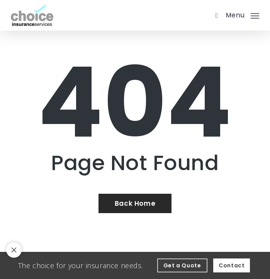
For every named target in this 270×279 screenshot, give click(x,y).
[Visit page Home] (32, 15)
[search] (214, 15)
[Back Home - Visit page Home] (135, 203)
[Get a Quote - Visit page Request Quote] (182, 265)
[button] (242, 14)
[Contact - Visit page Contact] (231, 265)
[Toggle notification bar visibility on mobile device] (14, 250)
